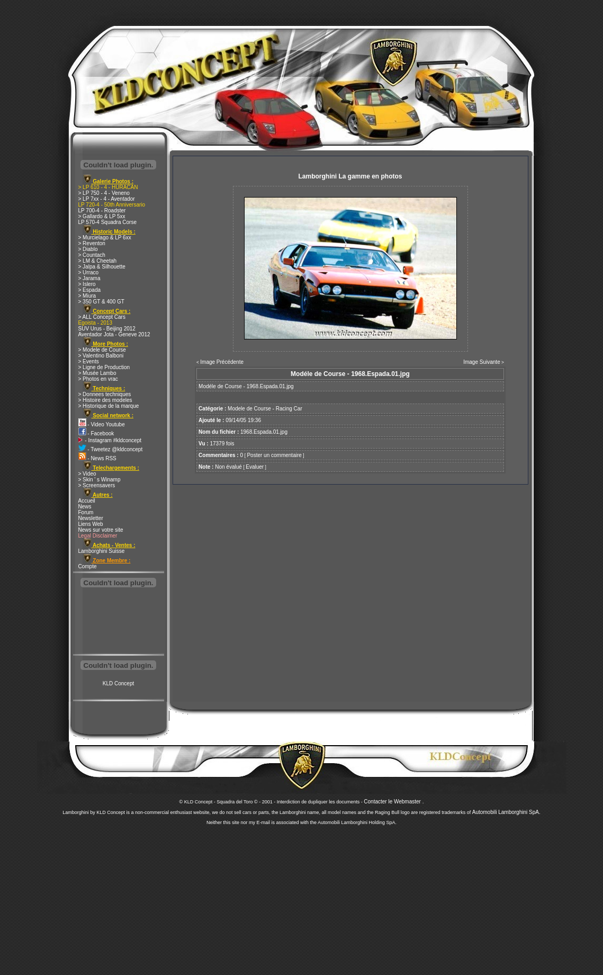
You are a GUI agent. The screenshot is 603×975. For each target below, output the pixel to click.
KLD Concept (118, 683)
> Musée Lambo (97, 373)
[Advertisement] (118, 622)
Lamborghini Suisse (101, 551)
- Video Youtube (101, 424)
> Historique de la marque (108, 406)
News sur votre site (100, 530)
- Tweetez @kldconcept (110, 449)
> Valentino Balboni (101, 356)
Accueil (86, 501)
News (85, 506)
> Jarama (89, 278)
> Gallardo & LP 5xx (101, 216)
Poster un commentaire (274, 455)
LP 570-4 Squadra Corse (107, 222)
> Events (88, 361)
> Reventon (91, 243)
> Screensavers (96, 485)
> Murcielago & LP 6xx (104, 237)
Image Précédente (222, 362)
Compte (87, 566)
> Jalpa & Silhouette (101, 267)
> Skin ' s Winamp (99, 479)
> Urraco (88, 272)
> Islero (87, 284)
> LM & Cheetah (97, 261)
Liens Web (90, 524)
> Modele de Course (102, 350)
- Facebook (96, 433)
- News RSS (97, 458)
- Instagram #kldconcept (110, 440)
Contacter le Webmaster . (394, 801)
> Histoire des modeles (105, 400)
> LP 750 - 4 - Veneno (104, 193)
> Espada (89, 290)
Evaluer (255, 467)
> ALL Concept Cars (101, 317)
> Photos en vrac (98, 379)
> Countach (91, 255)
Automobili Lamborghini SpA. (506, 812)
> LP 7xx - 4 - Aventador (106, 199)
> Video (87, 474)
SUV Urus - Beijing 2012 (107, 329)
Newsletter (90, 518)
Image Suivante (481, 362)
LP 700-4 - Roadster (102, 210)
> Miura (87, 296)
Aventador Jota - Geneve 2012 (114, 334)
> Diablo (88, 249)
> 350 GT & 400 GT (101, 302)
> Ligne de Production (104, 367)
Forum (86, 512)
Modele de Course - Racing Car (265, 409)
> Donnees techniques (104, 394)
